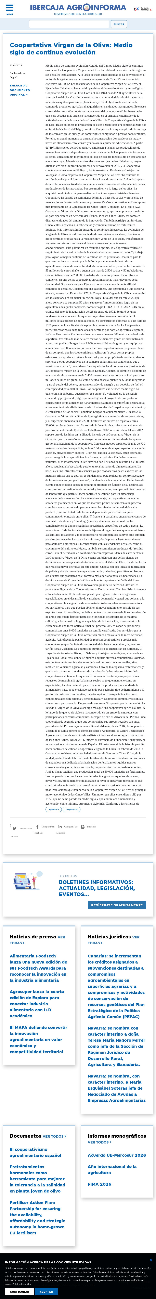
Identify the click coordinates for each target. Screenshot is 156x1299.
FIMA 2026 (99, 1184)
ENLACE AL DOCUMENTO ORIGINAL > (20, 89)
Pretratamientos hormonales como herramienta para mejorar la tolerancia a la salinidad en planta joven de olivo (37, 1178)
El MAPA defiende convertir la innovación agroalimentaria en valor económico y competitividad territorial (38, 1039)
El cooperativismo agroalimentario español (35, 1152)
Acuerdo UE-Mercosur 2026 (117, 1155)
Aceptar (46, 1291)
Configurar (19, 1291)
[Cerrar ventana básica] (151, 1260)
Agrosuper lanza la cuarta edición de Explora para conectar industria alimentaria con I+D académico (37, 1003)
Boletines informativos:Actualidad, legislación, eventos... (97, 888)
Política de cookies (22, 1284)
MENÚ (9, 14)
